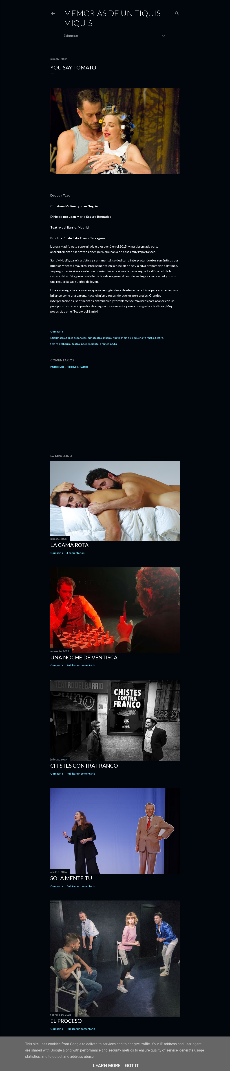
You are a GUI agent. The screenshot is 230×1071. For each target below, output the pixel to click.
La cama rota (69, 545)
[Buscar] (177, 12)
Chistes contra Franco (84, 765)
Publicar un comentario (69, 367)
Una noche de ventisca (83, 657)
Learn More (107, 1065)
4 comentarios (75, 553)
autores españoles (74, 337)
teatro (159, 337)
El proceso (66, 1020)
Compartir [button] (56, 331)
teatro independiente (85, 343)
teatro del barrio (60, 343)
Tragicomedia (108, 343)
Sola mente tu (71, 878)
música (107, 337)
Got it (132, 1065)
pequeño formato (143, 337)
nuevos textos (122, 337)
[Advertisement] (115, 411)
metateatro (95, 337)
